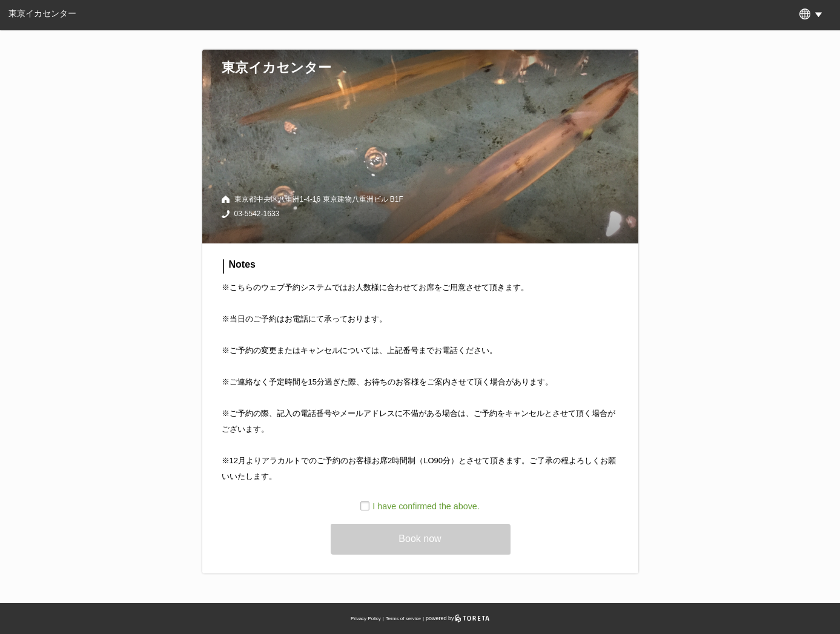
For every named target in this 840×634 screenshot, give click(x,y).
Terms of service (403, 618)
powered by (457, 618)
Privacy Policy (366, 618)
